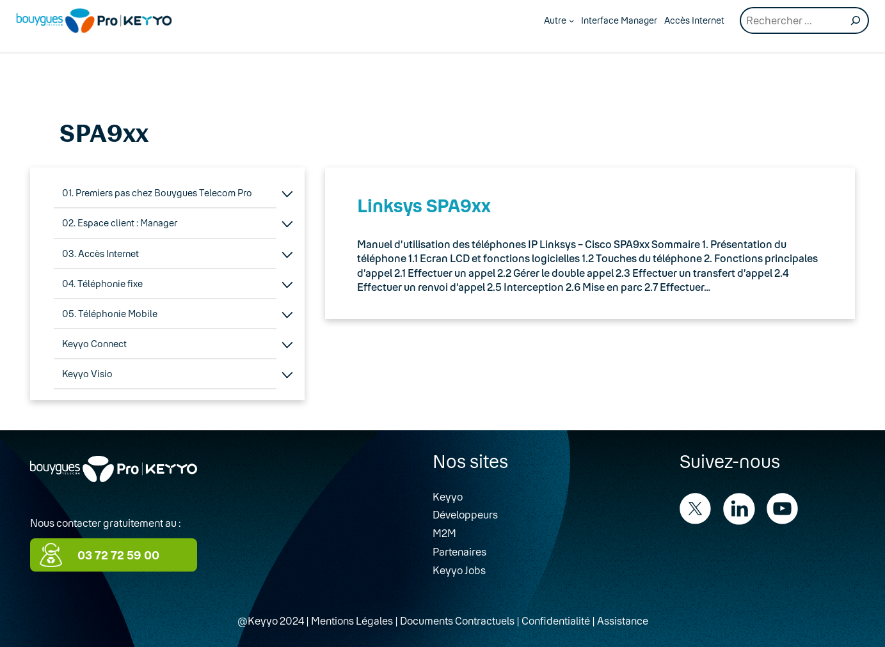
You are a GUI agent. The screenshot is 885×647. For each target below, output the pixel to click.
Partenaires (459, 551)
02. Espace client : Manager (119, 222)
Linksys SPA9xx (424, 205)
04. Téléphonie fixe (102, 283)
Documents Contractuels (457, 620)
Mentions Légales (352, 620)
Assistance (622, 620)
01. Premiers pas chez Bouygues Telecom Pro (157, 192)
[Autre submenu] (571, 20)
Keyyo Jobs (459, 570)
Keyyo (448, 496)
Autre (555, 20)
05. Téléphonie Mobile (109, 313)
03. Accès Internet (100, 253)
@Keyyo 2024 (270, 620)
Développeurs (465, 514)
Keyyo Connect (94, 343)
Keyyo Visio (87, 373)
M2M (444, 533)
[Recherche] (855, 20)
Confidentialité (556, 620)
